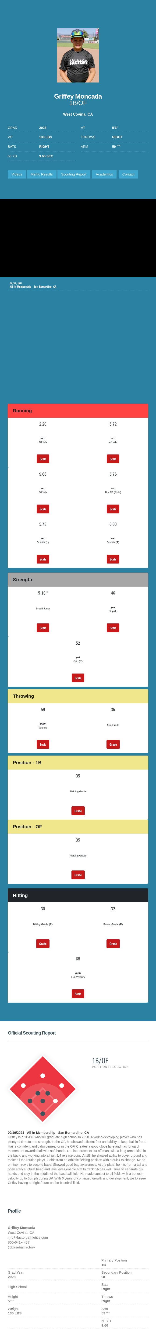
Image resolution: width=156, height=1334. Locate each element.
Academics (104, 174)
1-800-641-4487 (143, 10)
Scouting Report (73, 174)
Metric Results (42, 174)
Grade (113, 744)
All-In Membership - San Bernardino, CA (74, 285)
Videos (16, 174)
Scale (43, 459)
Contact (128, 174)
